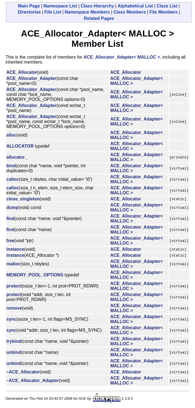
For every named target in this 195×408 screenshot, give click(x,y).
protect (13, 286)
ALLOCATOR (20, 146)
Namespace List (60, 6)
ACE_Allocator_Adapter (31, 78)
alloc (11, 135)
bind (11, 165)
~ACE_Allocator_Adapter (32, 380)
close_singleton (23, 199)
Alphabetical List (135, 6)
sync (11, 319)
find (10, 218)
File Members (163, 12)
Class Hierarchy (97, 6)
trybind (13, 341)
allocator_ (16, 157)
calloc (12, 179)
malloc (13, 263)
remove (14, 308)
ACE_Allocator (21, 72)
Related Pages (99, 18)
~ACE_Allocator (23, 372)
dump (12, 207)
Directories (29, 12)
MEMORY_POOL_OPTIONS (34, 275)
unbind (13, 352)
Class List (166, 6)
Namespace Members (87, 12)
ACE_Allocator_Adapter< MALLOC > (122, 57)
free (10, 240)
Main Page (29, 6)
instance (15, 249)
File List (52, 12)
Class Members (129, 12)
